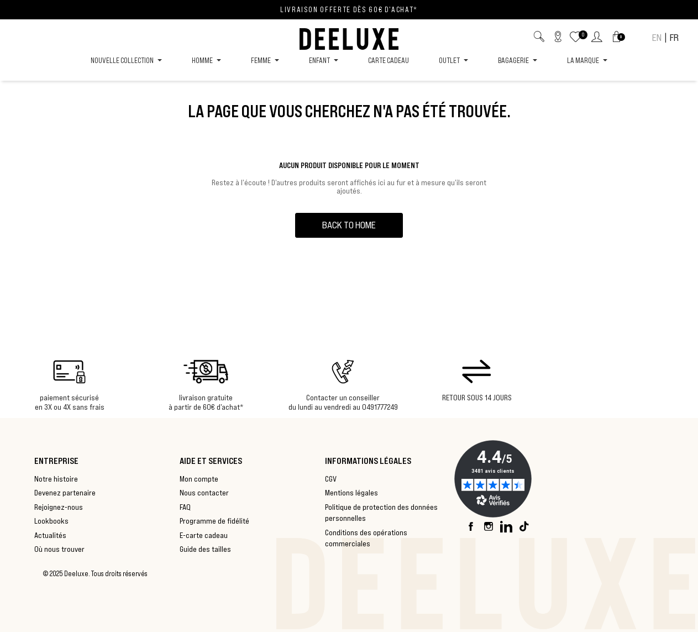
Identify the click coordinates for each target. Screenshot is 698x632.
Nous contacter (204, 492)
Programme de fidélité (214, 520)
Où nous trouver (59, 549)
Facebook (471, 526)
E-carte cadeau (204, 535)
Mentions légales (351, 492)
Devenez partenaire (65, 492)
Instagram (489, 526)
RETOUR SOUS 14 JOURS (477, 397)
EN (657, 37)
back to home (349, 225)
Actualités (50, 535)
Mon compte (199, 478)
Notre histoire (56, 478)
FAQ (185, 507)
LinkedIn (507, 526)
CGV (331, 478)
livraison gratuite (206, 397)
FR (674, 37)
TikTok (524, 526)
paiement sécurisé (69, 397)
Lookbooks (51, 520)
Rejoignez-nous (58, 507)
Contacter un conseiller (343, 397)
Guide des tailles (205, 549)
